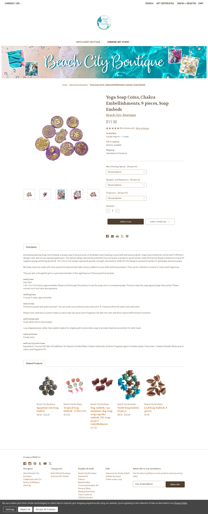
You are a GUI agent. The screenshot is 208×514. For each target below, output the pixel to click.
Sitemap (27, 485)
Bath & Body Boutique (89, 42)
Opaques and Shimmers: (123, 180)
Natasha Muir (84, 482)
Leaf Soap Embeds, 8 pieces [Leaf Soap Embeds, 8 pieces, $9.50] (155, 409)
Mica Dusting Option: (121, 166)
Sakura (81, 479)
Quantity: (110, 206)
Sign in (180, 3)
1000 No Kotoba (85, 497)
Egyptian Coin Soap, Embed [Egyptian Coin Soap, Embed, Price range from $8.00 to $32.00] (48, 409)
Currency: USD (13, 3)
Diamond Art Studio (119, 42)
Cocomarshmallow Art (88, 485)
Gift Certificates (165, 3)
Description (31, 247)
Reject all (25, 509)
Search (149, 3)
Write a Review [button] (142, 128)
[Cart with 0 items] (201, 3)
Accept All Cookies (46, 509)
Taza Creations (85, 494)
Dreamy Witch (84, 488)
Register (191, 3)
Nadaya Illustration (86, 491)
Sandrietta (83, 476)
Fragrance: (117, 193)
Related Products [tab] (34, 363)
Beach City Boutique (87, 473)
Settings (10, 509)
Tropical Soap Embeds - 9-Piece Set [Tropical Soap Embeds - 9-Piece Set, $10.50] (75, 409)
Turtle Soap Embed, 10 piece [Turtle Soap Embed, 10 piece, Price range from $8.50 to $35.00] (128, 409)
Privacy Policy (180, 503)
